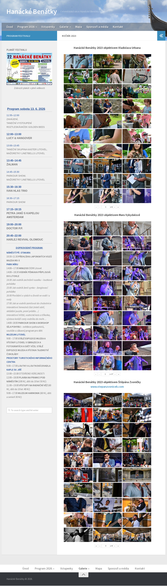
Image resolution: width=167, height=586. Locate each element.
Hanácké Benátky (32, 11)
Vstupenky (48, 27)
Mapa (78, 27)
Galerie (64, 27)
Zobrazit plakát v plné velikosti (29, 88)
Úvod (9, 27)
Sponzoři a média (97, 27)
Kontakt (118, 27)
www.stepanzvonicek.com (107, 387)
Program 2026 (26, 27)
